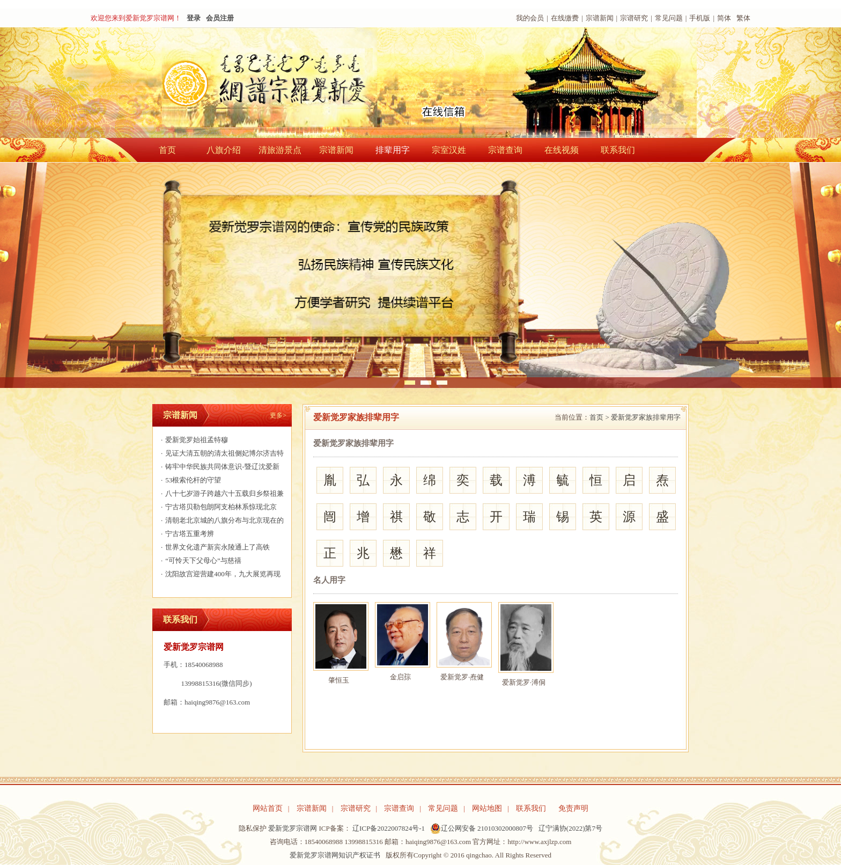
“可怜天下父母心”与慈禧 (199, 560)
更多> (278, 415)
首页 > (599, 417)
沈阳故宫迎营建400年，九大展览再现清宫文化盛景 (219, 575)
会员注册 (220, 18)
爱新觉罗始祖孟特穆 (193, 440)
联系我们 (618, 150)
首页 (167, 150)
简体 (724, 18)
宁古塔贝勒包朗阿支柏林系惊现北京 (217, 507)
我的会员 (530, 18)
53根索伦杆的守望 (189, 480)
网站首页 (268, 808)
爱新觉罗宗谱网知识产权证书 (335, 855)
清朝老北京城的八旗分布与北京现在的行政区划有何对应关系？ (221, 521)
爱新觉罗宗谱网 (292, 828)
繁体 (743, 18)
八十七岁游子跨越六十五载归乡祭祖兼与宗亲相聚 (221, 494)
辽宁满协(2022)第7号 (570, 828)
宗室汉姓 (449, 150)
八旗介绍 (223, 150)
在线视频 (561, 150)
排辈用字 (392, 150)
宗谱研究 (634, 18)
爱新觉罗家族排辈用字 (646, 417)
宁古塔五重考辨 (186, 534)
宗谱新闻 (600, 18)
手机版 (699, 18)
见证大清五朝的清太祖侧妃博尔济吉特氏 (221, 454)
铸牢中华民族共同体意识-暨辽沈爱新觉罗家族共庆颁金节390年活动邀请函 (218, 468)
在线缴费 (565, 18)
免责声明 (573, 808)
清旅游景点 (280, 150)
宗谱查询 (505, 150)
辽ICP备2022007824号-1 (388, 828)
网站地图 (487, 808)
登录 (194, 18)
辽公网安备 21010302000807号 (481, 828)
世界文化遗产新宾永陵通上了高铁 (214, 547)
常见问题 (669, 18)
